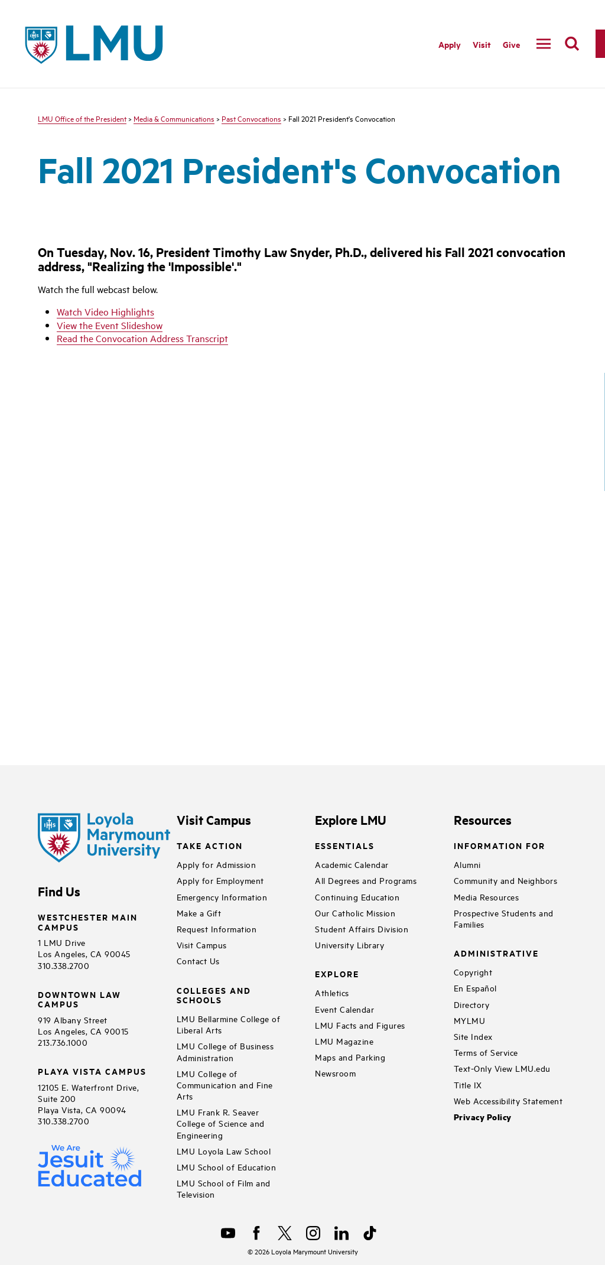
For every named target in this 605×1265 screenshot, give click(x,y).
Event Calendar (344, 1008)
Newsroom (335, 1072)
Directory (472, 1004)
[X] (285, 1233)
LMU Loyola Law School (224, 1150)
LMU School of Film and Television (224, 1188)
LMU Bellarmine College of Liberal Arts (229, 1024)
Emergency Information (222, 896)
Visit (482, 44)
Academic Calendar (352, 864)
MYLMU (470, 1020)
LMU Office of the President (82, 118)
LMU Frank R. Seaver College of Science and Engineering (221, 1123)
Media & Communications (174, 118)
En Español (475, 987)
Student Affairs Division (361, 928)
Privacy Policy (483, 1117)
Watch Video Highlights (105, 311)
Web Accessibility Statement (508, 1100)
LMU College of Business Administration (225, 1051)
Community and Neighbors (506, 880)
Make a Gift (199, 912)
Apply (449, 44)
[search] (572, 44)
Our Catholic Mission (355, 912)
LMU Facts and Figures (360, 1024)
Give (511, 44)
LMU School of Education (227, 1166)
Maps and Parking (350, 1056)
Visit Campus (202, 944)
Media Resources (486, 896)
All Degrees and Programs (366, 880)
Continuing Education (357, 896)
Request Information (217, 928)
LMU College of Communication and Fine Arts (225, 1084)
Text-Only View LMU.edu (502, 1068)
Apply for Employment (220, 880)
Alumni (467, 864)
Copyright (473, 971)
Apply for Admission (216, 864)
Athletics (332, 992)
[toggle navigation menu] (543, 44)
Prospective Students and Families (504, 918)
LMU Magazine (344, 1040)
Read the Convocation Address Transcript (142, 337)
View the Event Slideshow (109, 324)
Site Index (473, 1036)
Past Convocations (251, 118)
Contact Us (198, 960)
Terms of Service (486, 1052)
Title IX (468, 1084)
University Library (349, 944)
